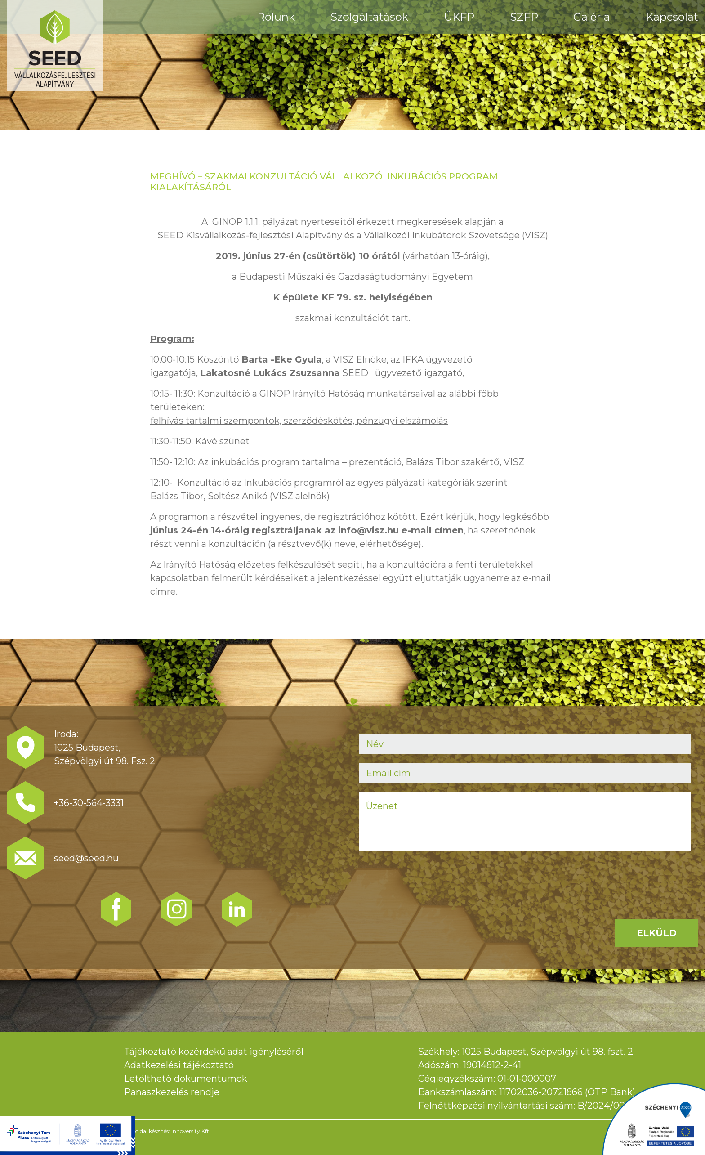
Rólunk (276, 16)
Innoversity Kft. (190, 1131)
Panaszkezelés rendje (171, 1092)
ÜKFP (459, 16)
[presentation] (427, 877)
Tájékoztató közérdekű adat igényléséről (213, 1051)
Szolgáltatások (369, 16)
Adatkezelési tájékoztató (179, 1065)
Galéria (591, 16)
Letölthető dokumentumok (185, 1078)
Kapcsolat (672, 16)
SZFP (524, 16)
